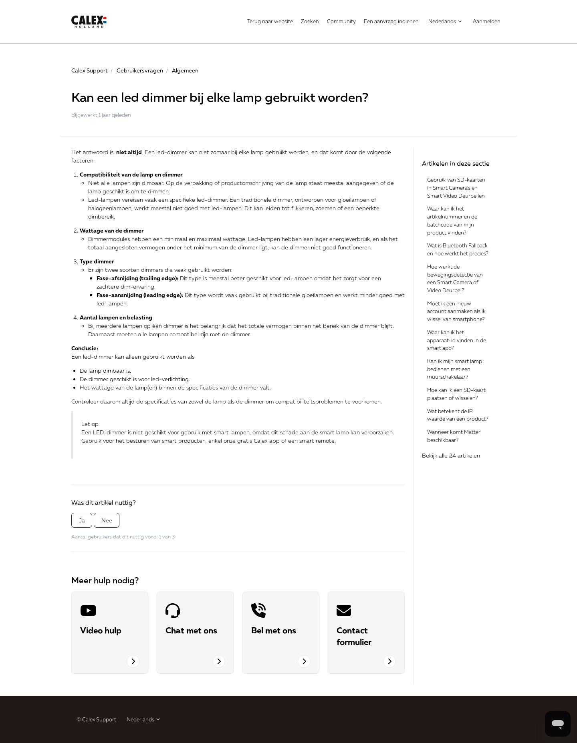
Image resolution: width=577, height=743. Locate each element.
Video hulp (100, 630)
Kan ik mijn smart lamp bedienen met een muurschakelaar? (454, 369)
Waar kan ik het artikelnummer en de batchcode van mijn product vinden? (452, 220)
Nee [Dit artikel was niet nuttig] (106, 520)
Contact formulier (354, 636)
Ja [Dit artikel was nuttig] (82, 520)
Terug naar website (270, 21)
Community (341, 21)
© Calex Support (96, 719)
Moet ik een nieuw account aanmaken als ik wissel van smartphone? (456, 311)
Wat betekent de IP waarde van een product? (457, 415)
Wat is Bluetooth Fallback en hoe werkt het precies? (457, 249)
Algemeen (185, 70)
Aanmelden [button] (486, 21)
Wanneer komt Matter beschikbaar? (453, 436)
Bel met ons (273, 630)
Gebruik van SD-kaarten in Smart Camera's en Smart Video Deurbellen (456, 188)
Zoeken (310, 21)
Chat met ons (191, 630)
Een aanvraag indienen (391, 21)
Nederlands (445, 21)
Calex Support (89, 70)
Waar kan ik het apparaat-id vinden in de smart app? (456, 340)
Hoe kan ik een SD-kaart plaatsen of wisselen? (456, 394)
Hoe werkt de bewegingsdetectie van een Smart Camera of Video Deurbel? (455, 278)
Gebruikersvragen (140, 70)
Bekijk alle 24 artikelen (451, 455)
